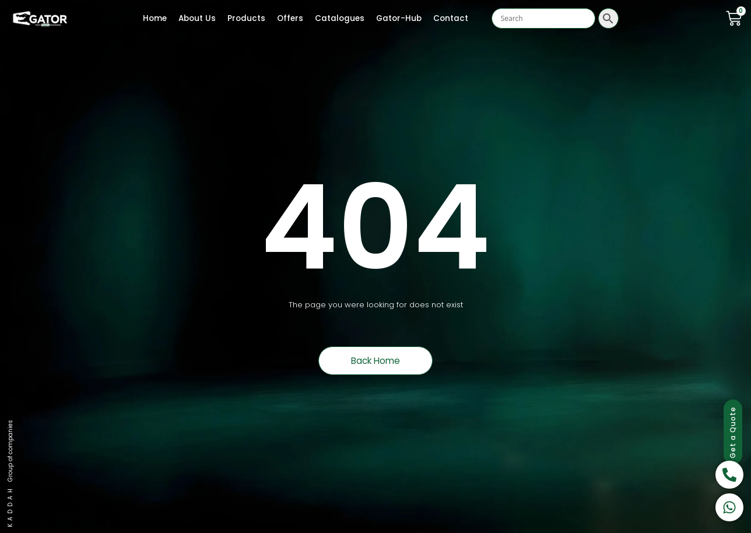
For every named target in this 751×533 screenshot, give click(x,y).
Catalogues (339, 18)
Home (155, 18)
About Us (197, 18)
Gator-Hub (399, 18)
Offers (290, 18)
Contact (450, 18)
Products (246, 18)
